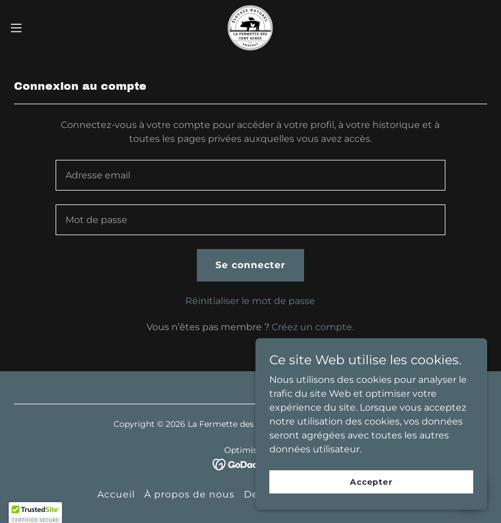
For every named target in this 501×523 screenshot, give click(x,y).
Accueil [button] (116, 494)
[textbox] (250, 175)
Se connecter (250, 264)
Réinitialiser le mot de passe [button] (250, 300)
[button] (41, 27)
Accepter (371, 489)
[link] (250, 28)
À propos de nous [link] (189, 494)
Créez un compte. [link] (313, 326)
